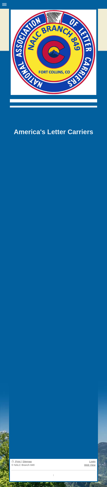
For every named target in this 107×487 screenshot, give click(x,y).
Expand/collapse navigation (53, 4)
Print (16, 461)
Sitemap (27, 461)
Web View (89, 465)
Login (92, 461)
